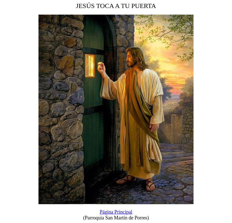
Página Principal (116, 212)
